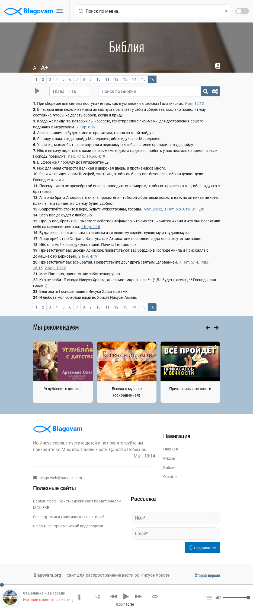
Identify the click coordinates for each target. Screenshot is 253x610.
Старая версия (207, 575)
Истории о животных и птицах (50, 600)
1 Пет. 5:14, (189, 262)
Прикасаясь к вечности (190, 389)
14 (134, 79)
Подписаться (202, 548)
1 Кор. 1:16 (90, 227)
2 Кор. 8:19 (85, 127)
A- (35, 68)
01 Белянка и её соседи (44, 593)
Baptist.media (45, 501)
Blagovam (29, 11)
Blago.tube (42, 526)
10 (98, 79)
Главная (170, 449)
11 (107, 79)
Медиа (169, 458)
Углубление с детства (63, 389)
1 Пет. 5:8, (173, 209)
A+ (44, 67)
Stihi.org (40, 517)
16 (152, 79)
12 (116, 79)
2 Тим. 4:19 (87, 256)
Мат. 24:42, (153, 209)
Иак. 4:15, (76, 156)
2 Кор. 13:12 (55, 268)
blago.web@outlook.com (57, 478)
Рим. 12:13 (194, 103)
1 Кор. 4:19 (95, 156)
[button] (98, 596)
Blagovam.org (47, 575)
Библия (170, 467)
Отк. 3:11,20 (193, 209)
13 (125, 79)
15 (143, 79)
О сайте (170, 477)
